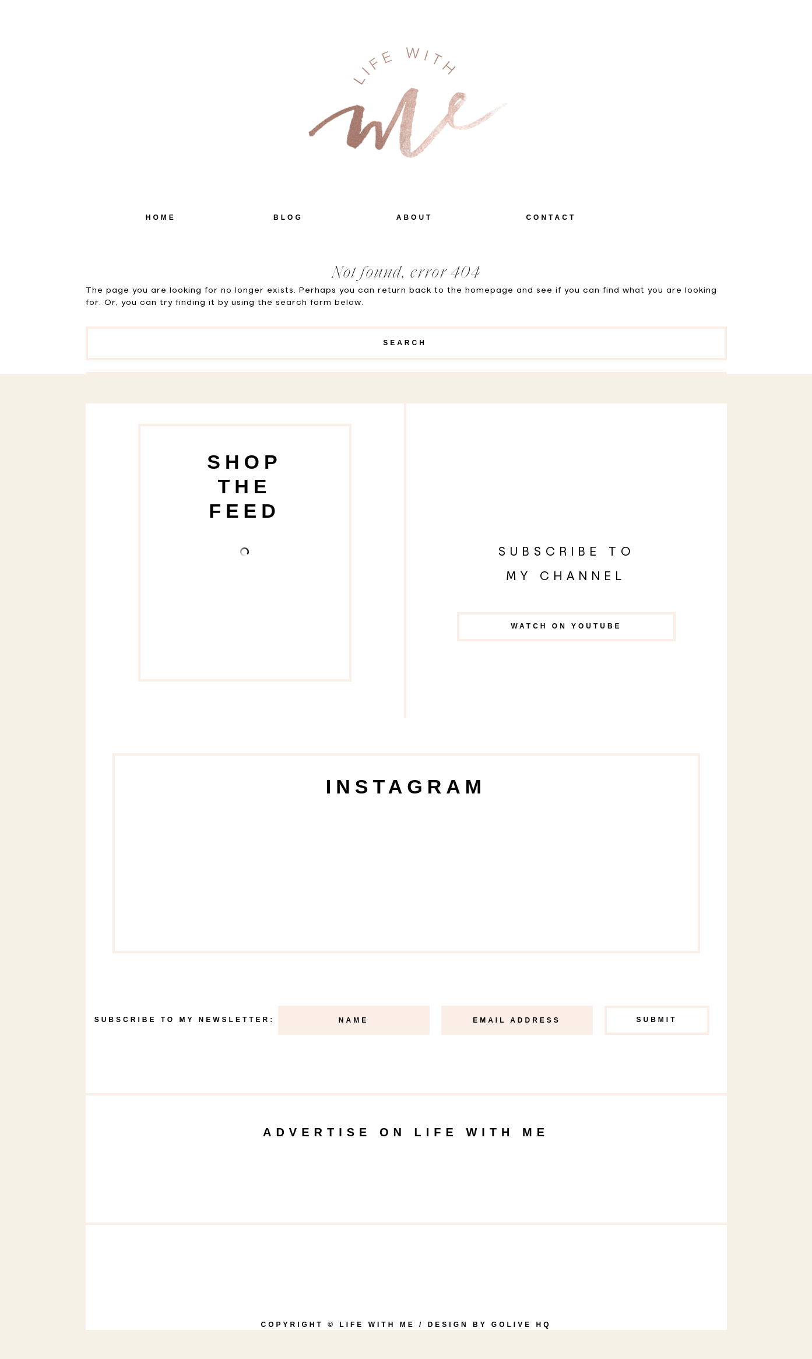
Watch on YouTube (566, 626)
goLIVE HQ (521, 1325)
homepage (489, 290)
